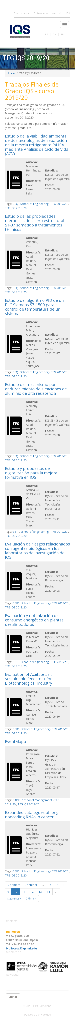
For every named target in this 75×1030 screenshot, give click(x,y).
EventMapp (15, 741)
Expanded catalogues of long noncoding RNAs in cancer (31, 815)
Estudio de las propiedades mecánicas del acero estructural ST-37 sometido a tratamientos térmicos (34, 222)
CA (54, 34)
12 (32, 891)
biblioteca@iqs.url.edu (21, 948)
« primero (14, 885)
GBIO (15, 603)
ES (46, 34)
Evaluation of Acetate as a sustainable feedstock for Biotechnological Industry (29, 679)
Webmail (57, 13)
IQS (68, 13)
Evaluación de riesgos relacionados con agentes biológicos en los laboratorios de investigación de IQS (37, 550)
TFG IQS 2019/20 (16, 208)
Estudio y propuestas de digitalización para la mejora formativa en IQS (31, 473)
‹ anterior (31, 885)
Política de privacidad (37, 1014)
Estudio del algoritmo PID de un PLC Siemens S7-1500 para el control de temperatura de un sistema (34, 307)
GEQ (15, 204)
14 (48, 891)
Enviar (13, 997)
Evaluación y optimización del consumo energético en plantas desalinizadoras (34, 620)
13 (40, 891)
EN (62, 34)
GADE (16, 800)
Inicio (11, 73)
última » (31, 898)
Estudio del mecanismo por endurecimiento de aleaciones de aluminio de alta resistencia (36, 389)
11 (23, 891)
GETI (15, 531)
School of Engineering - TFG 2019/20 (43, 204)
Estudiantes (21, 13)
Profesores (41, 13)
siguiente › (14, 898)
